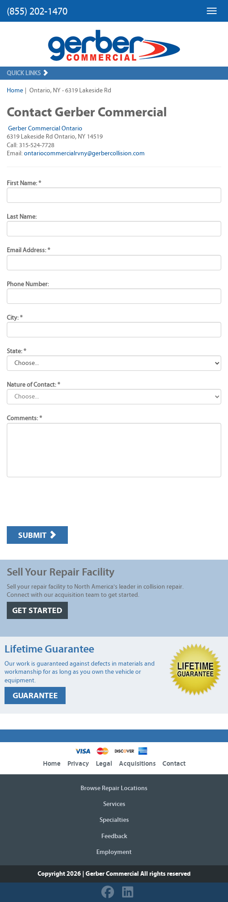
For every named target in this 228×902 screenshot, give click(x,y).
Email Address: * (28, 250)
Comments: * (24, 418)
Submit (37, 535)
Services (114, 804)
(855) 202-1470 (37, 11)
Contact (173, 764)
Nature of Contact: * (33, 385)
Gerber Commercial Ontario (45, 128)
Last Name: (22, 217)
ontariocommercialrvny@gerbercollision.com (84, 153)
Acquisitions (137, 764)
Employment (114, 852)
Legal (104, 764)
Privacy (78, 764)
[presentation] (75, 501)
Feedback (114, 836)
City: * (15, 318)
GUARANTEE (35, 695)
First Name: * (24, 183)
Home (15, 90)
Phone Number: (28, 284)
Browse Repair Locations (114, 788)
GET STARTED (37, 610)
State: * (16, 351)
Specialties (114, 820)
